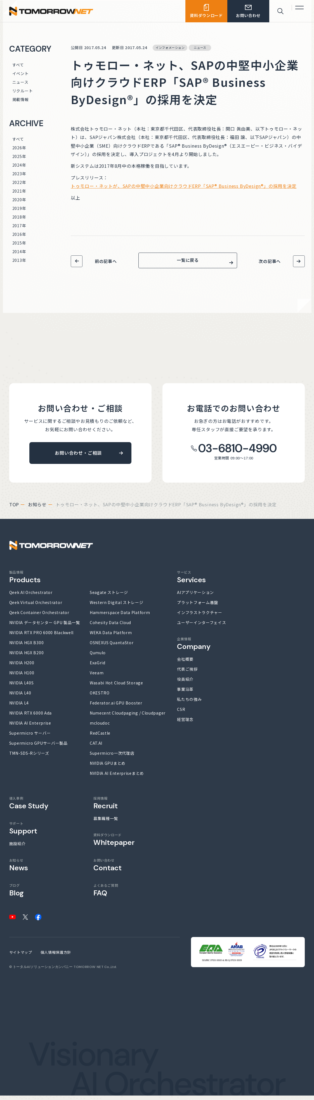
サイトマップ (20, 956)
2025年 (19, 156)
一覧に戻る (188, 262)
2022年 (19, 182)
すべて (18, 65)
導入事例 (28, 807)
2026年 (19, 147)
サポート (23, 832)
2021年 (19, 191)
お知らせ (37, 508)
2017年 (19, 225)
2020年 (19, 199)
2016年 (19, 234)
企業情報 (194, 648)
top (14, 508)
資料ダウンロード (113, 844)
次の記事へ (270, 261)
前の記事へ (106, 261)
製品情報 (25, 581)
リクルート (22, 91)
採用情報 (105, 807)
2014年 (19, 251)
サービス (191, 581)
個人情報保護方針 (56, 956)
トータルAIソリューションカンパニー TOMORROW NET (58, 971)
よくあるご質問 (105, 894)
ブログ (16, 894)
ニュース (20, 82)
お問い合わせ (107, 869)
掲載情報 (20, 99)
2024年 (19, 165)
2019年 (19, 208)
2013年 (19, 260)
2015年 (19, 243)
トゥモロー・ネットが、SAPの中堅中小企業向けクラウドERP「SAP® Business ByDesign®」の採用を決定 (184, 186)
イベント (20, 73)
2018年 (19, 217)
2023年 (19, 173)
